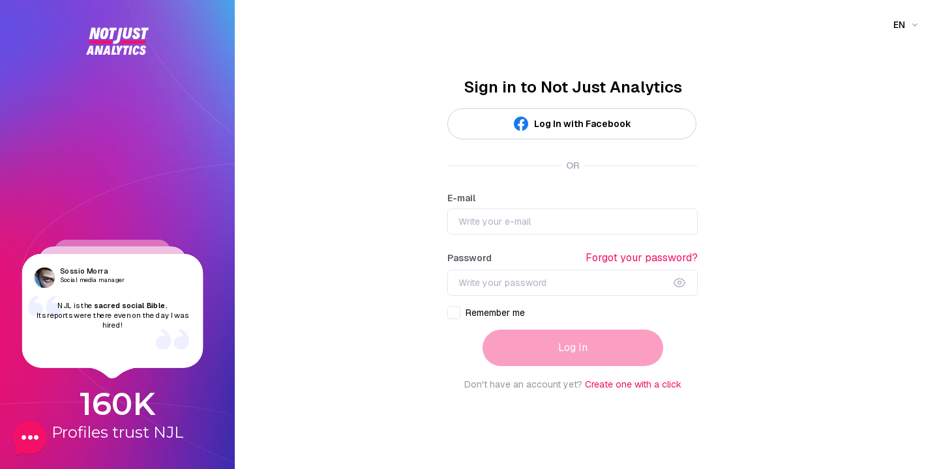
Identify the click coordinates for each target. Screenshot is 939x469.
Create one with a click (633, 384)
